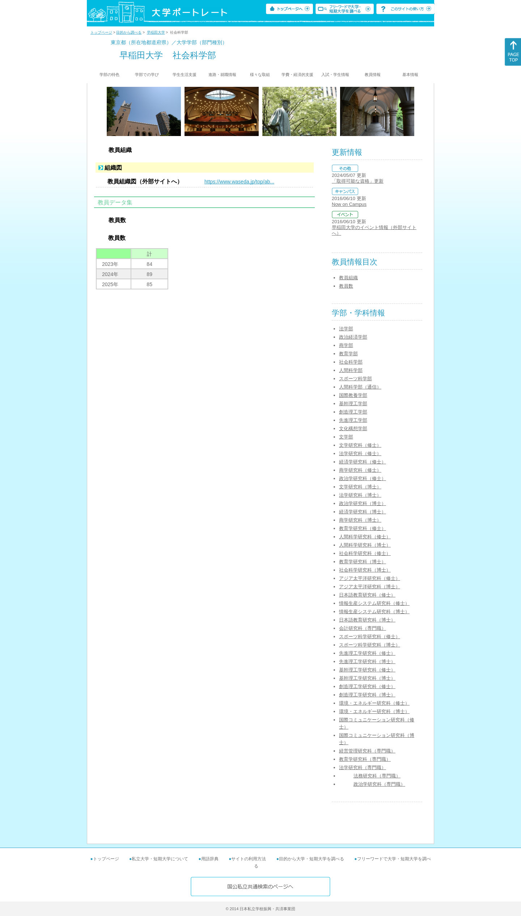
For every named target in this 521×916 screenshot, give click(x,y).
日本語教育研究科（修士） (367, 595)
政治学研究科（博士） (362, 503)
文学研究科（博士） (360, 486)
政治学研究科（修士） (362, 478)
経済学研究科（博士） (362, 511)
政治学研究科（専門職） (379, 784)
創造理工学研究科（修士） (367, 686)
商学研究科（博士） (360, 520)
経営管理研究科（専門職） (367, 751)
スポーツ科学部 (355, 378)
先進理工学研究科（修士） (367, 653)
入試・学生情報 (335, 74)
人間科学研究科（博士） (365, 545)
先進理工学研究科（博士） (367, 661)
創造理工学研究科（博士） (367, 694)
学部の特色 (109, 74)
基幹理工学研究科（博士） (367, 678)
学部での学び (147, 74)
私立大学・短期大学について (160, 858)
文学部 (346, 437)
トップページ (101, 32)
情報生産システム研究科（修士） (374, 603)
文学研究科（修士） (360, 445)
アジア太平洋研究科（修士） (369, 578)
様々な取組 (260, 74)
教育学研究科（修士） (362, 528)
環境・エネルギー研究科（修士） (374, 703)
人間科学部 (351, 370)
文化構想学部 (353, 428)
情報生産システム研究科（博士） (374, 611)
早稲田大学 (156, 32)
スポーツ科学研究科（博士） (369, 645)
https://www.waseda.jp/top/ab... (239, 182)
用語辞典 (210, 858)
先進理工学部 (353, 420)
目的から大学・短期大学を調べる (311, 858)
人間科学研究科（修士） (365, 536)
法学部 (346, 328)
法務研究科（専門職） (377, 776)
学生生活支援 (184, 74)
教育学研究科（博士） (362, 561)
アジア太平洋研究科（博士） (369, 586)
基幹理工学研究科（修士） (367, 670)
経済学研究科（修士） (362, 462)
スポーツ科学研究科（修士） (369, 636)
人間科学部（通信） (360, 387)
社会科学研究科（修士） (365, 553)
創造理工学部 (353, 412)
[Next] (412, 111)
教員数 (346, 286)
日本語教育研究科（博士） (367, 620)
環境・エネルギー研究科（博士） (374, 711)
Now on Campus (349, 204)
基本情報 (410, 74)
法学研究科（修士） (360, 453)
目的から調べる (128, 32)
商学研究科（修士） (360, 470)
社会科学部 (351, 362)
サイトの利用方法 (248, 858)
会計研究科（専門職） (362, 628)
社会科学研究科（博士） (365, 570)
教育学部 (348, 353)
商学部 (346, 345)
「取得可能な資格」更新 (358, 181)
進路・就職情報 (222, 74)
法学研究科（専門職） (362, 767)
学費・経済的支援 (297, 74)
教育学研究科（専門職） (365, 759)
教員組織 (348, 277)
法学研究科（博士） (360, 495)
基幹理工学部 (353, 403)
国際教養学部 (353, 395)
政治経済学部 (353, 337)
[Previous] (109, 111)
